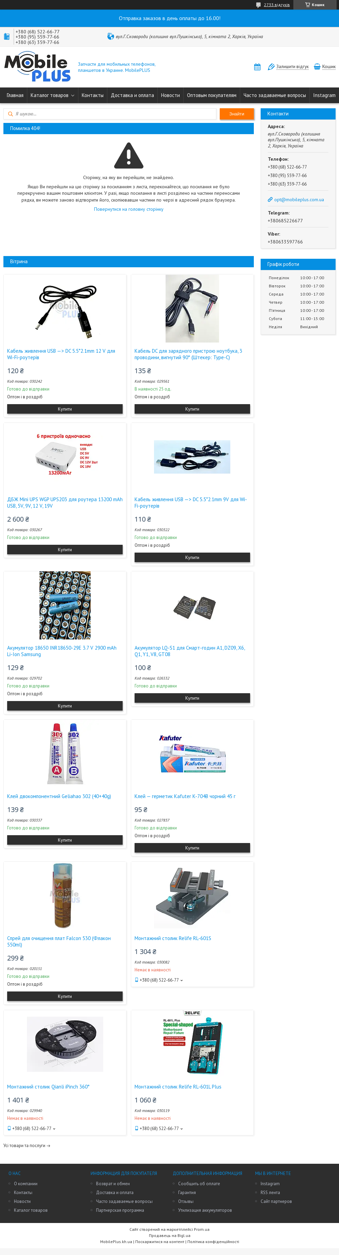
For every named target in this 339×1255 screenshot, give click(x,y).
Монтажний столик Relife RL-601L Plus (178, 1086)
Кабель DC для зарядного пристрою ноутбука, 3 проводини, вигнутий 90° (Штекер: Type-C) (188, 354)
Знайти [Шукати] (236, 113)
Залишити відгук (292, 66)
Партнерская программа (120, 1210)
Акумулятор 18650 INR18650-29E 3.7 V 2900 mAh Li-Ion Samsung (62, 651)
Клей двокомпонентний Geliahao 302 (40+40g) (59, 796)
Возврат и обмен (113, 1184)
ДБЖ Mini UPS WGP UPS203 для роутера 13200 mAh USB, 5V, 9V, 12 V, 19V (65, 502)
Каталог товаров (49, 95)
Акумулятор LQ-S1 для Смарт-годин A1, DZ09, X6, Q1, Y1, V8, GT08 (190, 651)
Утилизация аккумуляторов (205, 1210)
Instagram (324, 95)
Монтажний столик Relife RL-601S (173, 938)
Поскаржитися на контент (159, 1241)
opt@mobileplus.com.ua (299, 199)
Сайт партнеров (276, 1201)
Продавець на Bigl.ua (169, 1235)
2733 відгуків (277, 4)
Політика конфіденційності (213, 1241)
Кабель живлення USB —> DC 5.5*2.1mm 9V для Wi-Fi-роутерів (191, 502)
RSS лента (270, 1192)
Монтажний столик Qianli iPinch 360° (48, 1086)
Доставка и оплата (132, 95)
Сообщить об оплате (199, 1184)
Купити (65, 409)
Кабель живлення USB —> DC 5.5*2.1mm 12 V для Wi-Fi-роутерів (61, 354)
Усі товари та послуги (24, 1145)
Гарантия (187, 1192)
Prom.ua (202, 1229)
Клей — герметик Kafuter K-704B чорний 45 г (185, 796)
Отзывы (186, 1201)
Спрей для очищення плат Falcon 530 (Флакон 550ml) (59, 941)
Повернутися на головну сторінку (129, 209)
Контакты (93, 95)
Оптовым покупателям (211, 95)
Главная (15, 95)
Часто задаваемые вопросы (275, 95)
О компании (25, 1184)
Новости (170, 95)
